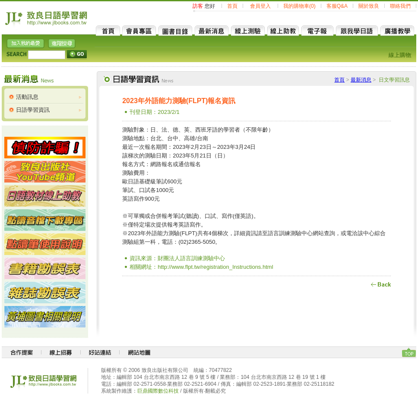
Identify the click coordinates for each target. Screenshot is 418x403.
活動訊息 (27, 97)
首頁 (232, 6)
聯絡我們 (400, 6)
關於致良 (368, 6)
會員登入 (260, 6)
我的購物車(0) (299, 6)
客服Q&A (337, 6)
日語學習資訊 (33, 110)
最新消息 (361, 80)
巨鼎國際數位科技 (158, 391)
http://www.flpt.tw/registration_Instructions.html (215, 267)
